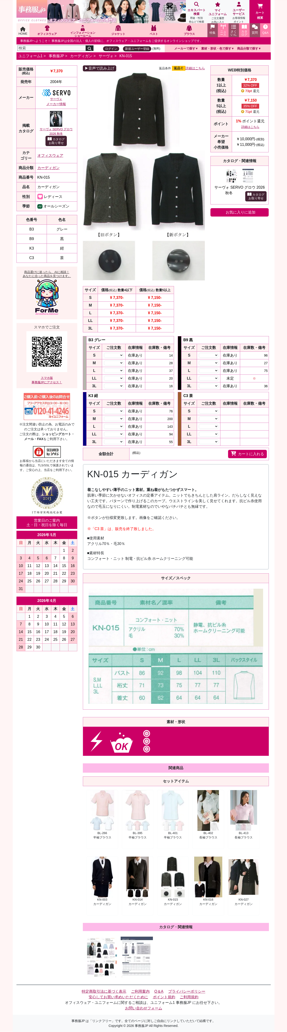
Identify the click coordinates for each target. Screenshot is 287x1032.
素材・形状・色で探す (216, 48)
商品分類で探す (247, 48)
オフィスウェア (50, 155)
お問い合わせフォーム (143, 1008)
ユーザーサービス (239, 13)
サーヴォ (106, 56)
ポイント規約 (164, 997)
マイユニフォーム (217, 13)
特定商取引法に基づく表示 (104, 991)
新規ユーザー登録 (137, 48)
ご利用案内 (140, 991)
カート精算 (259, 12)
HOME (23, 31)
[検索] (51, 48)
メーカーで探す (184, 48)
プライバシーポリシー (186, 991)
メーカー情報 (56, 104)
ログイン (111, 48)
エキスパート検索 (196, 13)
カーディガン (81, 56)
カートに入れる (247, 453)
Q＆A (158, 991)
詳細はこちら (195, 68)
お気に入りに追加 (240, 212)
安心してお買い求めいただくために (118, 997)
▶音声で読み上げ (99, 68)
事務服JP (56, 56)
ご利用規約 (189, 997)
